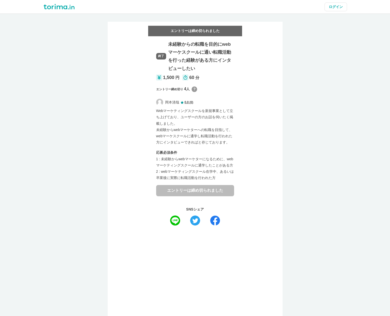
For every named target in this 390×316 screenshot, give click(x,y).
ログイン (336, 7)
